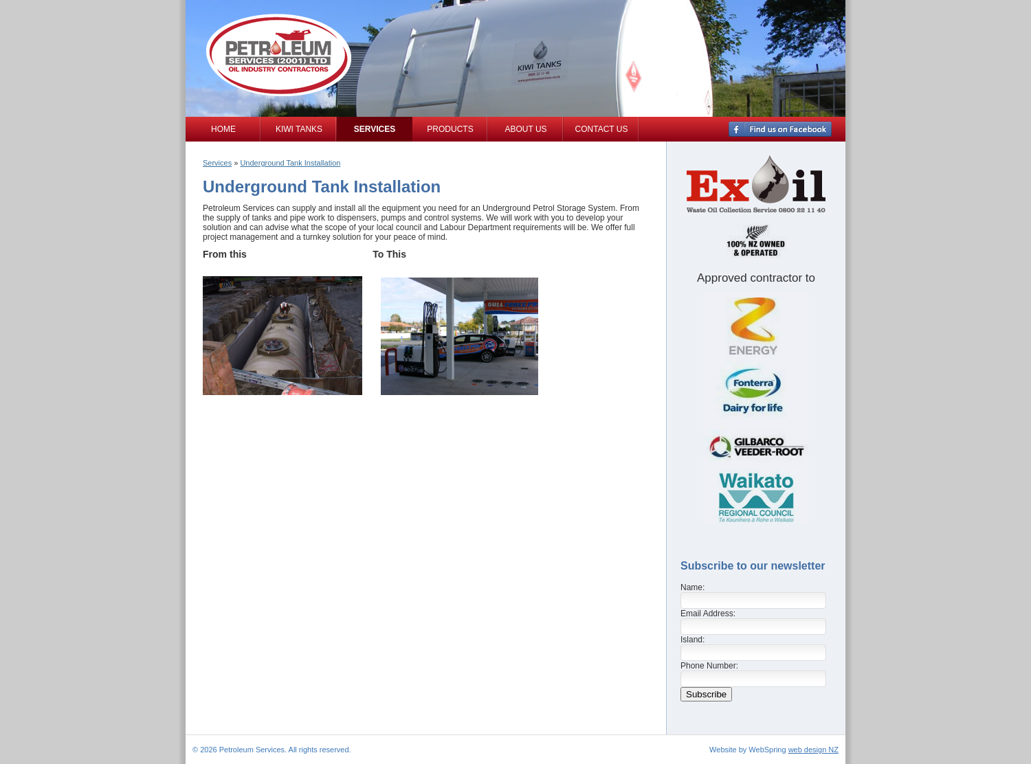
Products (450, 129)
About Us (525, 129)
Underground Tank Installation (290, 163)
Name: (692, 587)
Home (223, 129)
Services (374, 129)
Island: (692, 639)
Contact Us (601, 129)
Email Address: (707, 613)
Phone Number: (709, 666)
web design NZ (813, 749)
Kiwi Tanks (299, 129)
